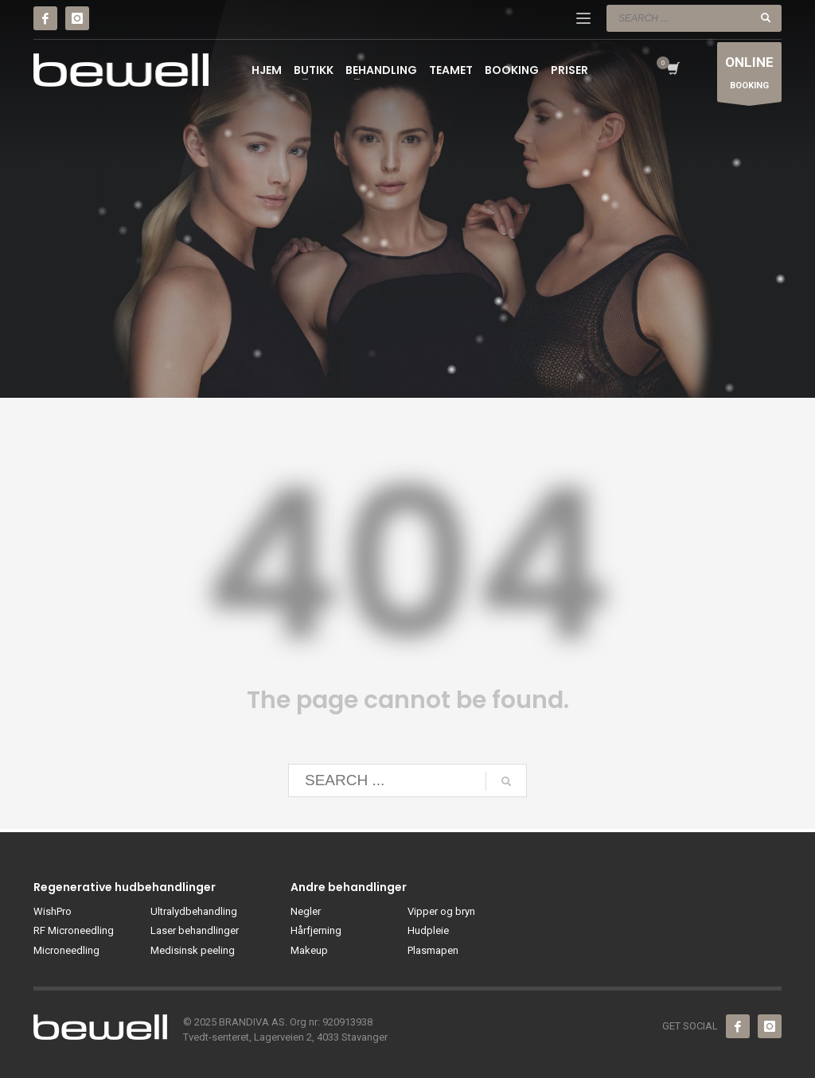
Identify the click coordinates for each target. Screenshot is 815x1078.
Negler (306, 911)
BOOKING (749, 76)
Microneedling (66, 950)
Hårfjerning (316, 930)
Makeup (309, 950)
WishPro (52, 911)
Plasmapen (433, 950)
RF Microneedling (73, 930)
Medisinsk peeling (192, 950)
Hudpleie (428, 930)
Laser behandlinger (194, 930)
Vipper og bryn (441, 911)
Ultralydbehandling (193, 911)
